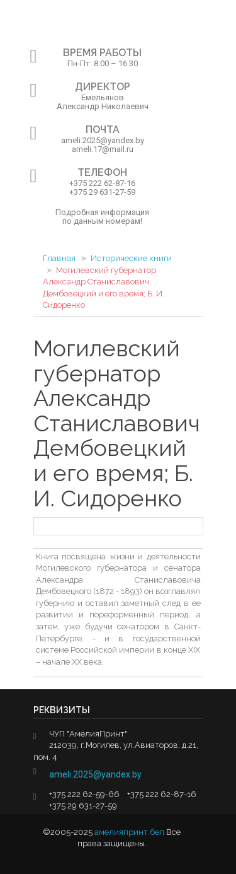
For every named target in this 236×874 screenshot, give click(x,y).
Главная (59, 258)
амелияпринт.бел (129, 832)
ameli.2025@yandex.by (95, 774)
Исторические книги (131, 258)
